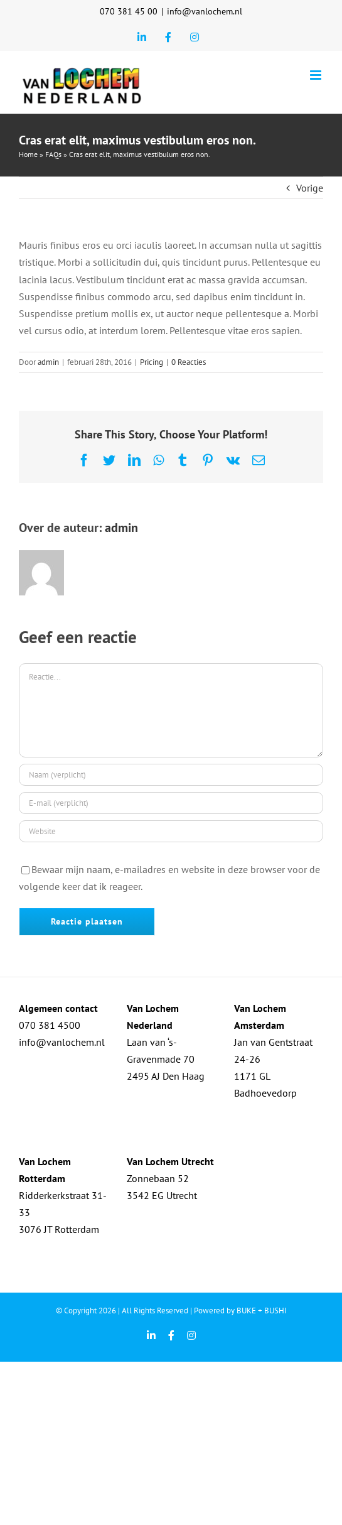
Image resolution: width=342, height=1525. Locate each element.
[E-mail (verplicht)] (171, 803)
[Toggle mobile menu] (316, 75)
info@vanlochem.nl (204, 11)
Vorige (309, 188)
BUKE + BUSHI (262, 1310)
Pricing (151, 362)
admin (48, 362)
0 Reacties (188, 362)
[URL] (171, 831)
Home (28, 154)
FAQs (53, 154)
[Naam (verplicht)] (171, 775)
